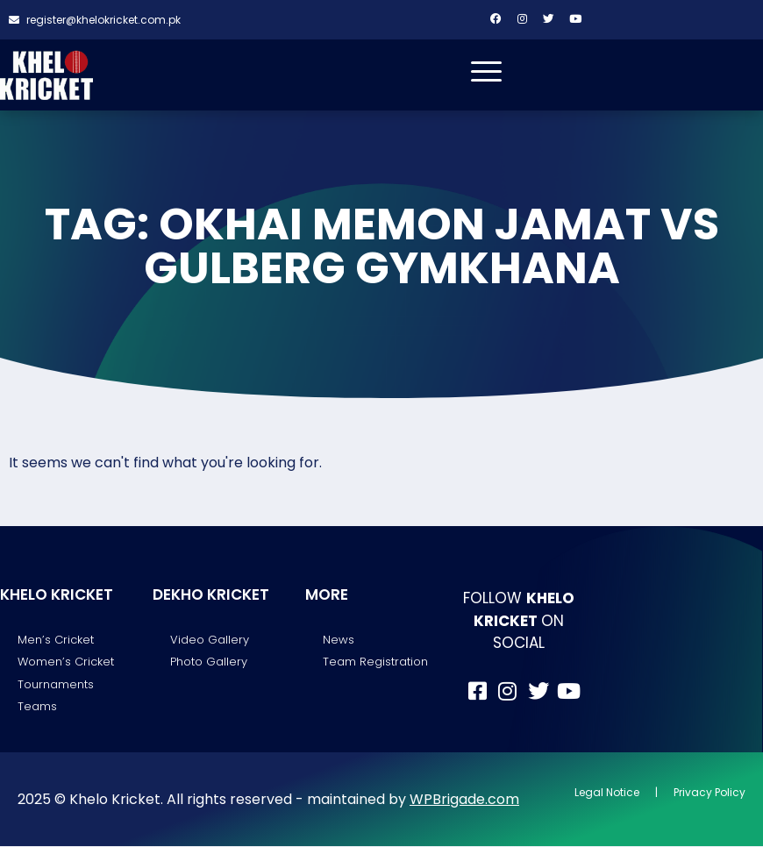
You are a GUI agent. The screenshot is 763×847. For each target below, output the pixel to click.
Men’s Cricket (56, 640)
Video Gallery (209, 640)
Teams (37, 707)
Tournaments (56, 684)
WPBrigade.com (464, 799)
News (338, 640)
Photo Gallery (208, 662)
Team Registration (375, 662)
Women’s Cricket (66, 662)
